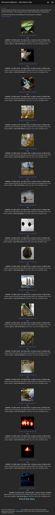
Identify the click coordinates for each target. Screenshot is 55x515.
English (48, 2)
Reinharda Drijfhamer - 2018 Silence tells (16, 2)
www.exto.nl (18, 509)
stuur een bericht (6, 16)
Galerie (3, 8)
